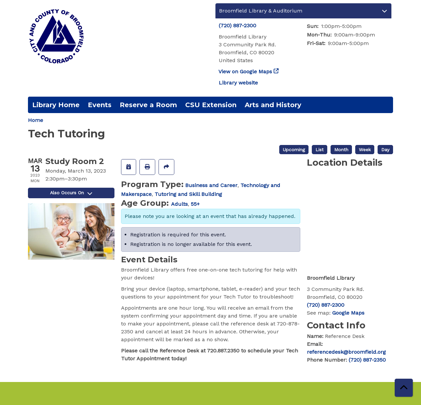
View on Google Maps (245, 71)
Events (99, 105)
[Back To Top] (404, 388)
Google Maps (348, 313)
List (319, 149)
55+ (195, 204)
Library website (238, 83)
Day (385, 149)
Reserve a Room (148, 105)
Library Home (56, 105)
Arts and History (273, 105)
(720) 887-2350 (367, 360)
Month (341, 149)
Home (35, 120)
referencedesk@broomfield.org (346, 352)
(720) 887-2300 (237, 25)
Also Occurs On (71, 192)
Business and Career (211, 185)
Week (365, 149)
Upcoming (294, 149)
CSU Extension (210, 105)
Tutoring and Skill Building (188, 194)
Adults (179, 204)
